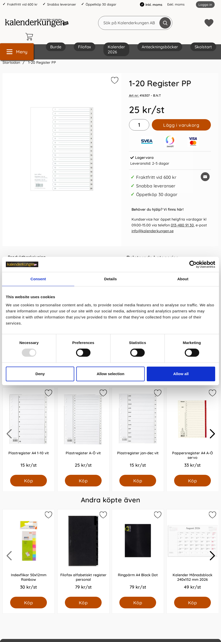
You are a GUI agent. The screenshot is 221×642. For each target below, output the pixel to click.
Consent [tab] (38, 279)
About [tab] (182, 279)
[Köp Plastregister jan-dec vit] (137, 480)
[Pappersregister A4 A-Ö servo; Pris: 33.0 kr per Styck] (192, 431)
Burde (55, 46)
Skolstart (203, 46)
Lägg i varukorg (181, 125)
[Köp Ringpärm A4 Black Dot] (137, 602)
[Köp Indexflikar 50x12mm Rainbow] (28, 602)
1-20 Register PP (41, 62)
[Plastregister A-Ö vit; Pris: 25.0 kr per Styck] (83, 431)
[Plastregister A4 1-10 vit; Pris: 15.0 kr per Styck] (28, 431)
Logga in (205, 5)
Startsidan (11, 62)
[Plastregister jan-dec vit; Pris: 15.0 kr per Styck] (138, 431)
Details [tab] (110, 279)
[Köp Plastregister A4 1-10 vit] (28, 480)
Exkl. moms (176, 4)
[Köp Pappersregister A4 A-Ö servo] (192, 480)
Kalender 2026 (116, 49)
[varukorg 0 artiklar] (30, 36)
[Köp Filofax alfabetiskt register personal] (83, 602)
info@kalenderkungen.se (153, 231)
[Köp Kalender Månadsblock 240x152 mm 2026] (192, 602)
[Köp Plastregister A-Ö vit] (83, 480)
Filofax (84, 46)
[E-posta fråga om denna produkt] (205, 176)
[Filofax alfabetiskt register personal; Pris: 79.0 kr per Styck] (83, 553)
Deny (40, 374)
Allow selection (110, 374)
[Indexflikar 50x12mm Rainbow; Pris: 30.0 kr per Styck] (28, 553)
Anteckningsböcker (160, 46)
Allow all (181, 374)
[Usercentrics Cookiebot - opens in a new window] (193, 264)
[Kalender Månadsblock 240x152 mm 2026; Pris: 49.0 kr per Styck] (192, 553)
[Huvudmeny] (17, 51)
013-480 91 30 (182, 225)
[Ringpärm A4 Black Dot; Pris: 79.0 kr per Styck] (138, 553)
